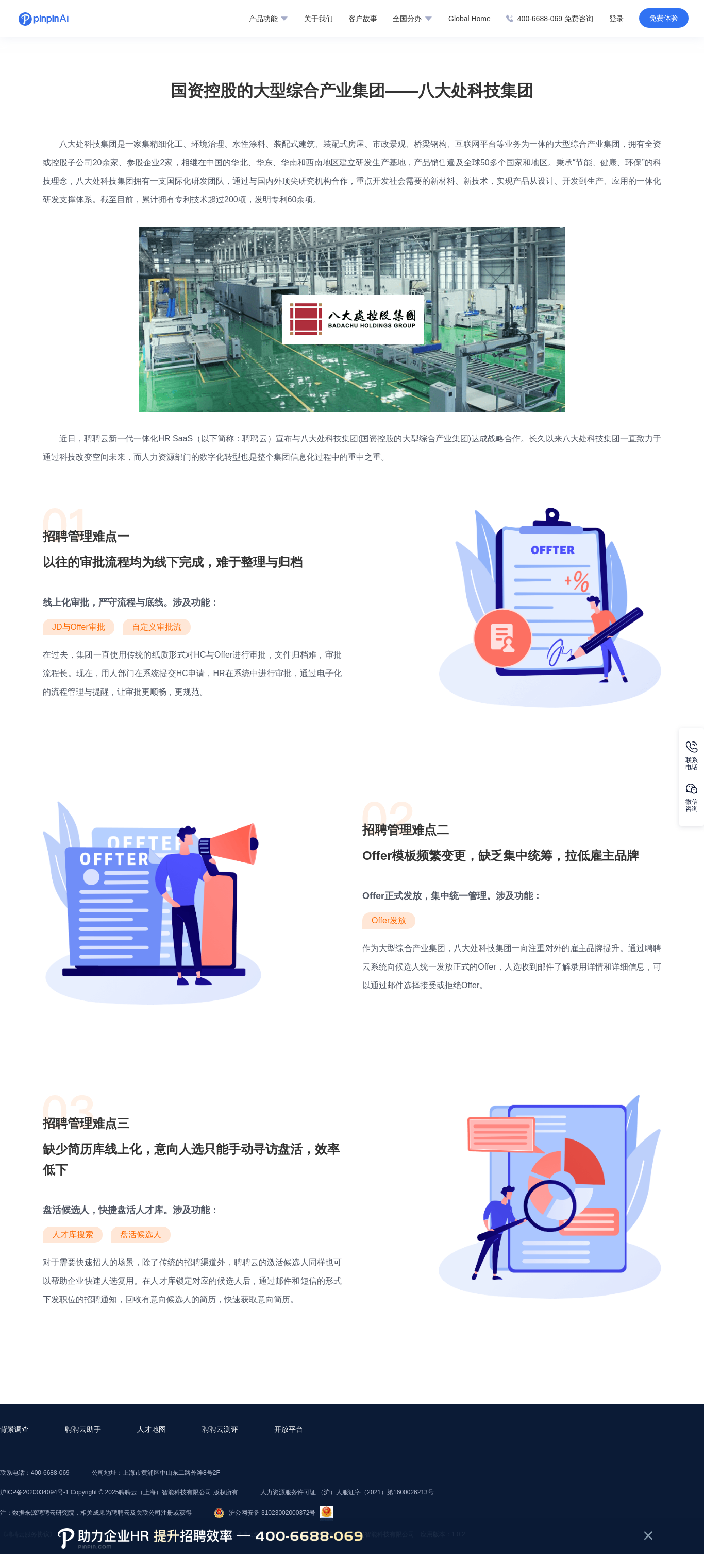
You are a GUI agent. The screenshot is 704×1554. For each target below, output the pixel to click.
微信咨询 (691, 798)
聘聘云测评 (220, 1429)
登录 (616, 18)
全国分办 (412, 18)
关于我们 (318, 18)
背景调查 (14, 1429)
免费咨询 (578, 18)
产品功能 (268, 18)
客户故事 (362, 18)
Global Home (469, 18)
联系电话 (691, 756)
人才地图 (151, 1429)
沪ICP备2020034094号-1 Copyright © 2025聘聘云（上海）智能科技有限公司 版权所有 (119, 1492)
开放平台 (288, 1429)
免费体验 (663, 18)
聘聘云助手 (83, 1429)
